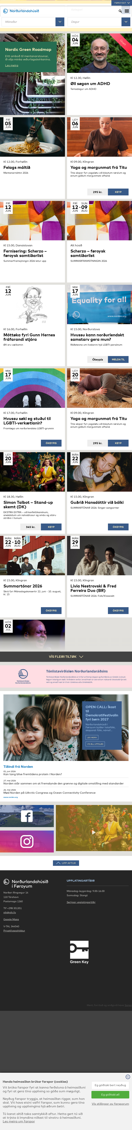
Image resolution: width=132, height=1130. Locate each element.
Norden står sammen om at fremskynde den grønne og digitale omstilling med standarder (66, 887)
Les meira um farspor (19, 1121)
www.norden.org (10, 902)
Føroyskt (122, 3)
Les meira (92, 843)
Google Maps (11, 1024)
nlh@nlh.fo (9, 1017)
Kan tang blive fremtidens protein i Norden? (66, 878)
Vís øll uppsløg (95, 849)
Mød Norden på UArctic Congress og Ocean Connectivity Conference (66, 897)
